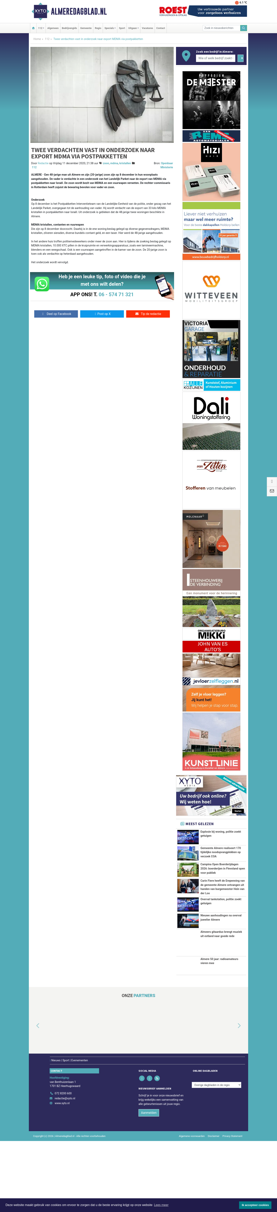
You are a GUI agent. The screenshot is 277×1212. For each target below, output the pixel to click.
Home (37, 39)
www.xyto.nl (62, 1174)
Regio (98, 28)
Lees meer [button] (161, 1205)
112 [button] (40, 28)
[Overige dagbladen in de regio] (216, 1156)
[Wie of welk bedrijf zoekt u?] (215, 58)
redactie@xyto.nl (65, 1169)
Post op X (102, 314)
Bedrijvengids (69, 28)
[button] (33, 1097)
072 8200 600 (63, 1164)
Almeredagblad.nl (79, 11)
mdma (114, 163)
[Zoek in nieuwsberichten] (221, 28)
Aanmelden (149, 1184)
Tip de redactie (148, 314)
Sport (122, 28)
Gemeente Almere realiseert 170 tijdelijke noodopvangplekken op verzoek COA (220, 854)
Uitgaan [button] (132, 28)
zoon (106, 163)
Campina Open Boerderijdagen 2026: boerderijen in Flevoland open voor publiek (222, 886)
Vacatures (147, 28)
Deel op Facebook (56, 314)
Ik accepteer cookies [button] (255, 1205)
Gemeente (86, 28)
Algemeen (52, 28)
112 (47, 39)
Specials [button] (109, 28)
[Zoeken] (243, 28)
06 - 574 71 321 (116, 294)
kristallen (125, 163)
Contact (160, 28)
